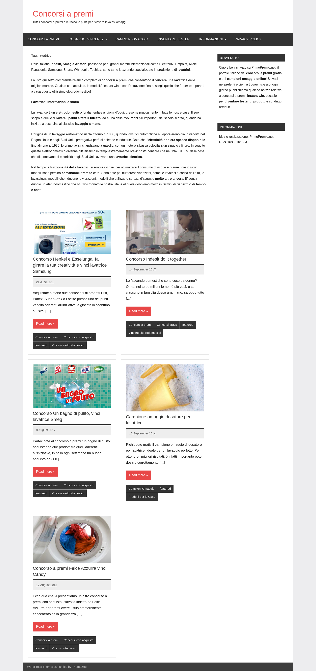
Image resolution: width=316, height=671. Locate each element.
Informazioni (213, 39)
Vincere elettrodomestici (68, 345)
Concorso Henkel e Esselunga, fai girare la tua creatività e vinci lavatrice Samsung (70, 265)
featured (41, 345)
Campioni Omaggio (141, 488)
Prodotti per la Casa (142, 496)
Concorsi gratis (167, 324)
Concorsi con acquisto (79, 337)
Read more (44, 323)
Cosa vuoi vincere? (88, 39)
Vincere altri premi (64, 648)
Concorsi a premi (63, 13)
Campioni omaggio (131, 39)
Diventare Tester (174, 39)
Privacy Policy (248, 39)
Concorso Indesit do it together (156, 259)
